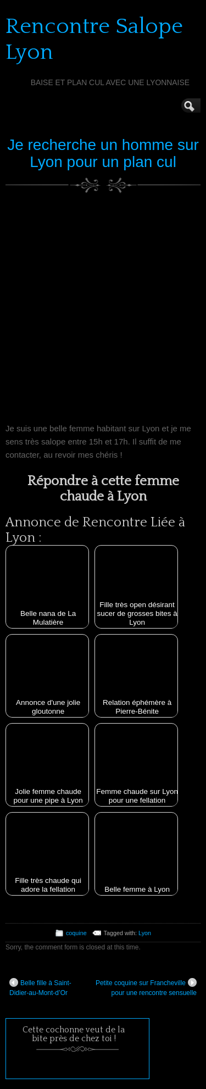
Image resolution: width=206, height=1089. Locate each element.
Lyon (144, 933)
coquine (76, 933)
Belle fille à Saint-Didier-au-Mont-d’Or (40, 987)
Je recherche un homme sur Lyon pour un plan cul (103, 153)
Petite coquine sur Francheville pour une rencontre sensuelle (146, 987)
